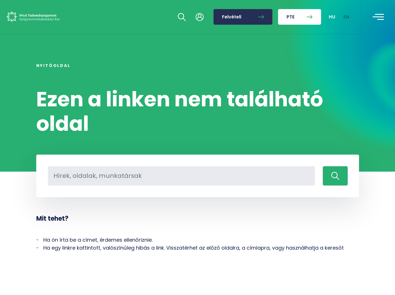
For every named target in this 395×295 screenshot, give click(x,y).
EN (346, 17)
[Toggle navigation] (378, 17)
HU (332, 17)
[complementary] (334, 252)
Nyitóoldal (53, 65)
